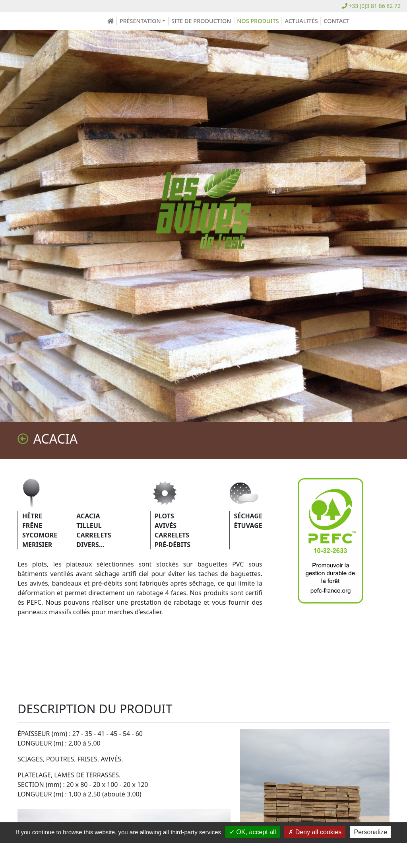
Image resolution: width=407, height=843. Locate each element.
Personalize (370, 832)
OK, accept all (252, 832)
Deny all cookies (314, 832)
